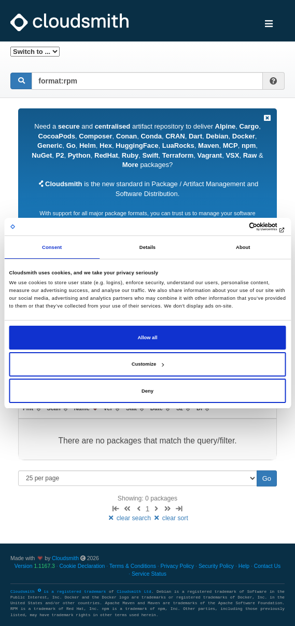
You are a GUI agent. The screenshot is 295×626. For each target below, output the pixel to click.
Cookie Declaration (82, 566)
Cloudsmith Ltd (134, 591)
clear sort (170, 518)
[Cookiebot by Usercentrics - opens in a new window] (240, 226)
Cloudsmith (65, 558)
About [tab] (243, 247)
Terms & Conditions (132, 566)
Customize (148, 364)
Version (35, 566)
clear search (129, 518)
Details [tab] (147, 247)
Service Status (149, 574)
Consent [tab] (52, 247)
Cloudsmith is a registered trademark (59, 591)
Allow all (148, 337)
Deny (147, 391)
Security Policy (216, 566)
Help (243, 566)
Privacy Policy (177, 566)
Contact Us (267, 566)
